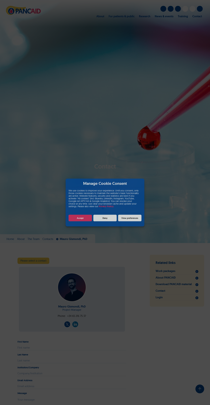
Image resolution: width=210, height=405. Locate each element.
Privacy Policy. (106, 206)
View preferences (129, 218)
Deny (105, 218)
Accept (80, 218)
